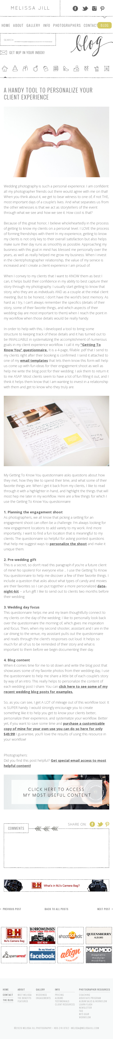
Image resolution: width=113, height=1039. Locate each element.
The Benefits (24, 998)
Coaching (84, 994)
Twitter (85, 8)
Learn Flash (85, 1004)
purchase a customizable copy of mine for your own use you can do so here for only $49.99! (54, 728)
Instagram (94, 8)
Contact (91, 25)
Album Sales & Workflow (93, 1001)
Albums (59, 998)
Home (6, 25)
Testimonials (62, 1001)
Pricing (59, 994)
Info (46, 25)
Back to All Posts (56, 909)
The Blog (8, 1000)
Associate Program (90, 998)
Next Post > (105, 909)
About (18, 25)
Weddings (41, 994)
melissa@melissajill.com (85, 1028)
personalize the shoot (68, 543)
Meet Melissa (25, 994)
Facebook (75, 8)
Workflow (85, 1017)
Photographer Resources (94, 989)
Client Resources (65, 1004)
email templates (34, 360)
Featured (23, 1001)
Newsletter (85, 1007)
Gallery (33, 25)
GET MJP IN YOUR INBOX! (27, 52)
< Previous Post (10, 909)
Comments (16, 828)
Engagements (43, 998)
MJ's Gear (84, 1014)
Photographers (67, 25)
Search (9, 40)
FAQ (81, 1010)
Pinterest (102, 8)
